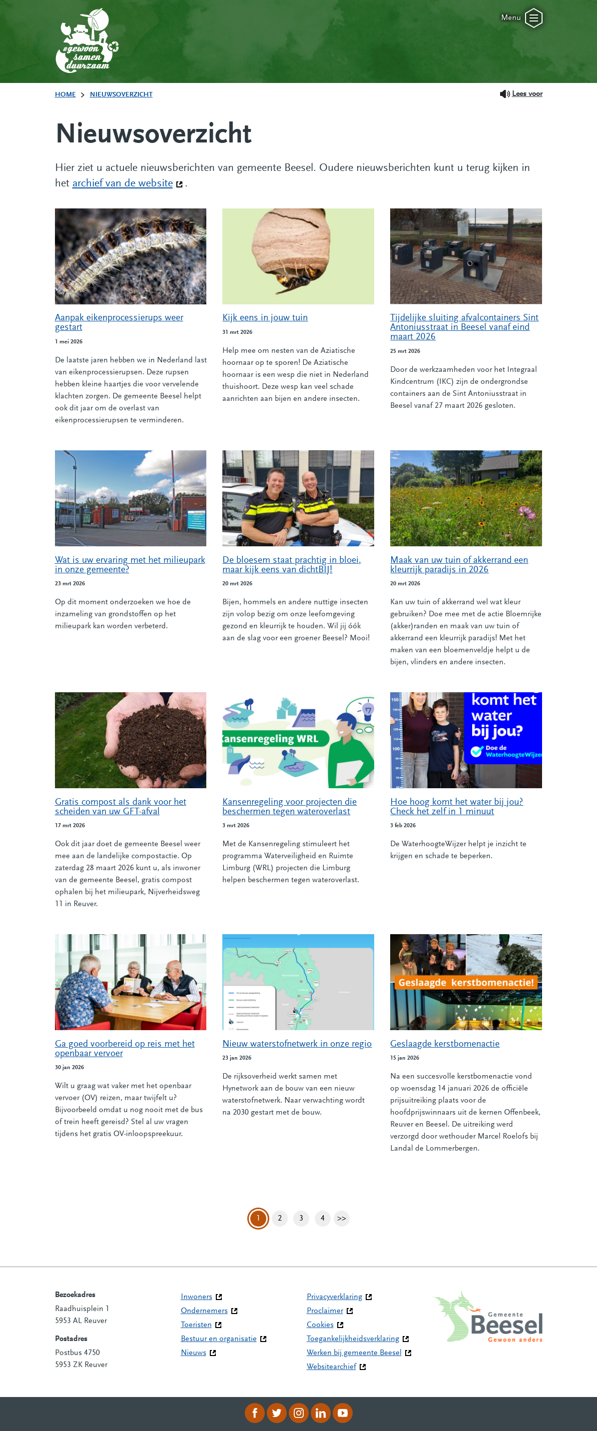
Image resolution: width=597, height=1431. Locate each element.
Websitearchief (331, 1367)
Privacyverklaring (334, 1297)
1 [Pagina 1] (258, 1219)
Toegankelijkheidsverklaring (353, 1339)
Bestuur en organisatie (219, 1339)
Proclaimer (325, 1311)
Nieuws (193, 1353)
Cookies (320, 1325)
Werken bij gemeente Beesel (354, 1353)
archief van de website (127, 182)
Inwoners (196, 1297)
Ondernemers (204, 1311)
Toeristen (196, 1325)
